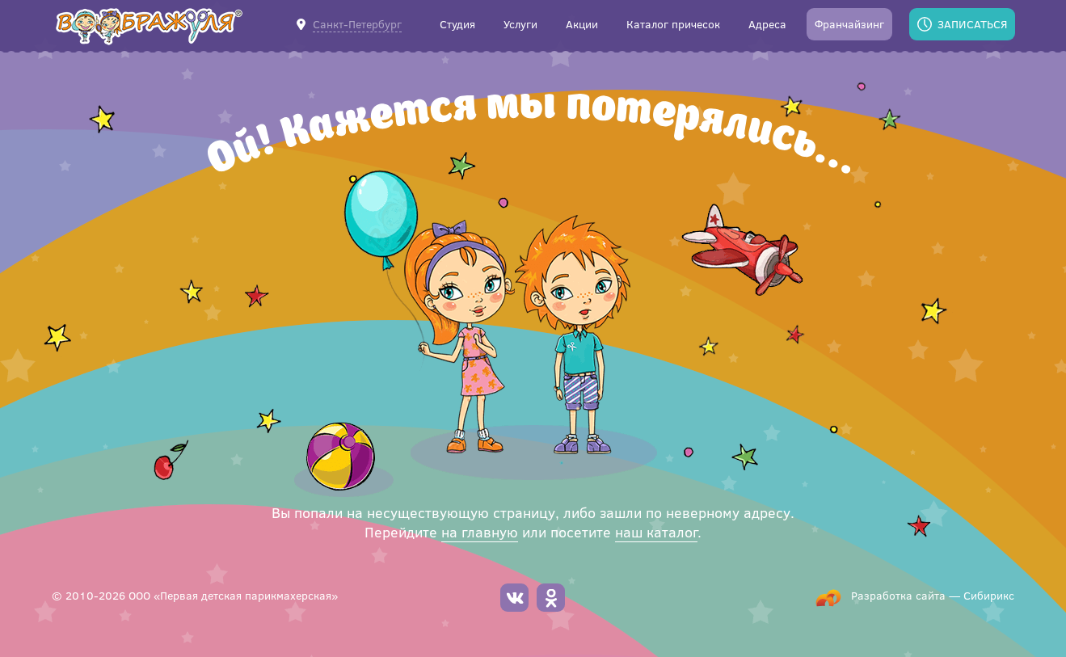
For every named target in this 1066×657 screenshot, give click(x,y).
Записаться (972, 24)
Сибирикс (988, 595)
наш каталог (656, 531)
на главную (479, 531)
